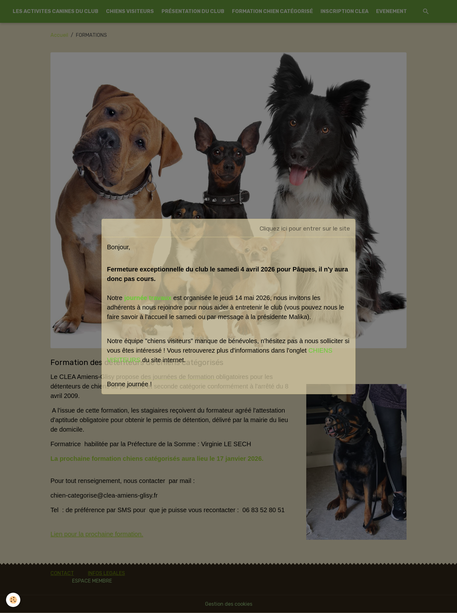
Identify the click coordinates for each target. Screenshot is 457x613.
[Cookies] (13, 600)
